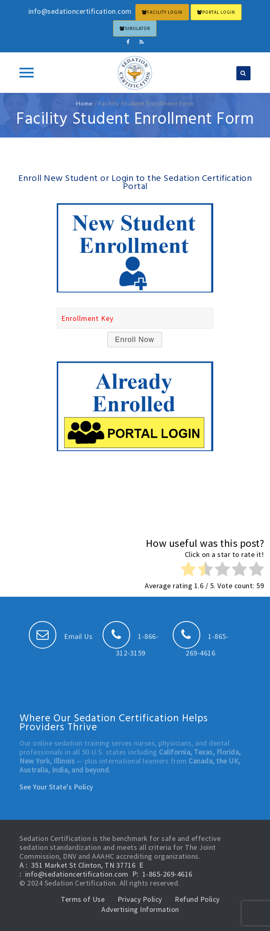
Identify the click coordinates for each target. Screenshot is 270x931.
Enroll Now (134, 339)
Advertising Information (140, 909)
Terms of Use (83, 899)
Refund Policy (197, 899)
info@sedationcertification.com (77, 874)
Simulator (135, 28)
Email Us (61, 636)
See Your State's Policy (56, 786)
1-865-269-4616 (167, 874)
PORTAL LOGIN (216, 12)
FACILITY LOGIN (162, 12)
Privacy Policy (140, 899)
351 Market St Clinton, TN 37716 (83, 865)
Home (84, 103)
